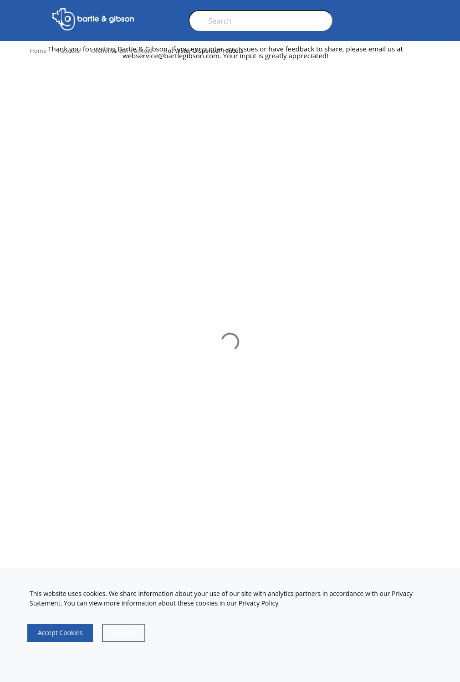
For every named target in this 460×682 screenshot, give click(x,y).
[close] (427, 56)
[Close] (123, 633)
